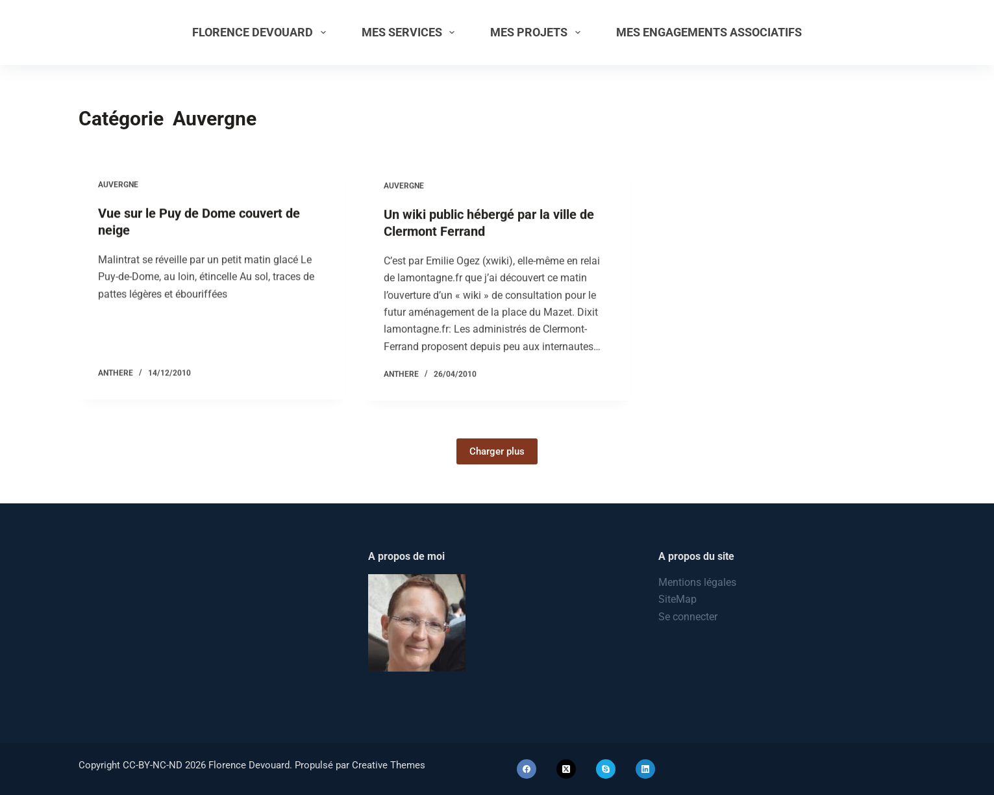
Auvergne (118, 185)
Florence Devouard (261, 32)
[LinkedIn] (645, 769)
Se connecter (687, 617)
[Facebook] (526, 769)
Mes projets (538, 32)
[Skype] (605, 769)
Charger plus (497, 451)
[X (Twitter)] (566, 769)
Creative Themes (388, 765)
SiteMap (677, 599)
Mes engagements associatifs (709, 32)
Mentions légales (697, 582)
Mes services (411, 32)
